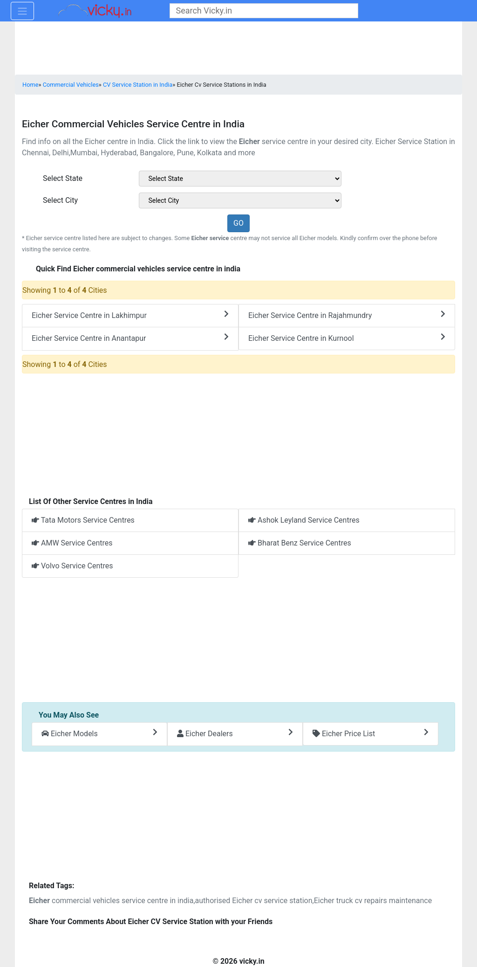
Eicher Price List (371, 733)
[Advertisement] (238, 640)
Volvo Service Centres (72, 565)
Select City (60, 200)
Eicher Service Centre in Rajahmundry (346, 315)
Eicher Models (99, 733)
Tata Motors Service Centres (83, 520)
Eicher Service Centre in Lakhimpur (130, 315)
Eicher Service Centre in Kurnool (346, 338)
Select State (62, 178)
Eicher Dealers (235, 733)
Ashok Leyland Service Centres (304, 520)
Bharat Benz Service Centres (299, 543)
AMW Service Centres (72, 543)
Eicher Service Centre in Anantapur (130, 338)
